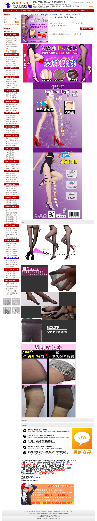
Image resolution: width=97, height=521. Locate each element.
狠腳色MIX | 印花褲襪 (11, 108)
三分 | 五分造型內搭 (11, 157)
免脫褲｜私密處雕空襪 (12, 168)
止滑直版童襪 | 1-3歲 (11, 217)
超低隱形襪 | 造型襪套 (11, 260)
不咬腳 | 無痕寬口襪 (11, 276)
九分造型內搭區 (10, 153)
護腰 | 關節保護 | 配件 (11, 123)
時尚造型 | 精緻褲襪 (11, 79)
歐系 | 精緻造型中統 (11, 190)
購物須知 (7, 24)
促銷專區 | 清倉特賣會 (11, 39)
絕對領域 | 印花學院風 (11, 177)
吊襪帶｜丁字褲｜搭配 (12, 166)
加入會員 (12, 24)
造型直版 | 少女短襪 (11, 215)
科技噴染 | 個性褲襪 (11, 87)
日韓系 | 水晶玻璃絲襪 (11, 255)
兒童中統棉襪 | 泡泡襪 (11, 238)
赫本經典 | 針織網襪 (11, 99)
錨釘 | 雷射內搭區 (10, 74)
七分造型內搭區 (10, 155)
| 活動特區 (36, 10)
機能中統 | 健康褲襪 (11, 115)
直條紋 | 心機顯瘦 (10, 61)
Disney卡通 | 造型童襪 (11, 232)
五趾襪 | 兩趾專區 (10, 271)
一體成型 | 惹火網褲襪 (11, 85)
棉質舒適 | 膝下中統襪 (11, 186)
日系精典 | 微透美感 (11, 97)
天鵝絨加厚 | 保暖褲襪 (11, 128)
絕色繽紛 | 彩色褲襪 (11, 59)
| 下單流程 (28, 10)
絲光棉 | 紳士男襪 (10, 274)
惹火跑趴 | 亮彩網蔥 (11, 65)
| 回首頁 (6, 10)
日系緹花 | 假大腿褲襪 (11, 93)
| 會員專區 (44, 10)
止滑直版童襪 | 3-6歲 (11, 219)
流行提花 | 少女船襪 (11, 247)
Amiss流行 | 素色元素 (38, 14)
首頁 (30, 14)
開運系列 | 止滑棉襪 (11, 200)
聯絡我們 (76, 2)
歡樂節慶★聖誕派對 (11, 223)
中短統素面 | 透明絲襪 (11, 195)
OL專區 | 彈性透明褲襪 (12, 57)
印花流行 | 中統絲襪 (11, 188)
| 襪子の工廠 (13, 10)
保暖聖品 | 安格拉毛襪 (11, 133)
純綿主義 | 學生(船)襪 (11, 262)
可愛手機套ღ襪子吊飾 (12, 286)
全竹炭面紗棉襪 (10, 266)
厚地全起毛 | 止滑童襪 (11, 230)
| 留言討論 (61, 10)
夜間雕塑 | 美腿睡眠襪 (11, 121)
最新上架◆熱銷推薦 (11, 37)
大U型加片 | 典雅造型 (11, 143)
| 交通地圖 (68, 10)
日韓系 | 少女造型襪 (11, 253)
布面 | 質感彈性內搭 (11, 159)
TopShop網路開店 (58, 511)
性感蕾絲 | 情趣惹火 (11, 173)
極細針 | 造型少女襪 (11, 249)
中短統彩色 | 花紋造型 (11, 193)
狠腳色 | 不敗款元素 (11, 110)
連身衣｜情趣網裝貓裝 (12, 164)
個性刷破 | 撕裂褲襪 (11, 83)
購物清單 (83, 2)
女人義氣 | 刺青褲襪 (11, 106)
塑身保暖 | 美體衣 (10, 117)
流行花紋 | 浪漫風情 (11, 63)
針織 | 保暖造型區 (10, 72)
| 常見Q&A (75, 10)
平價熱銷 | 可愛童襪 (11, 228)
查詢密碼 (17, 24)
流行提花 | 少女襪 (10, 245)
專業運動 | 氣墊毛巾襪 (11, 264)
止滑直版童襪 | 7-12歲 (11, 221)
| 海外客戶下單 (83, 10)
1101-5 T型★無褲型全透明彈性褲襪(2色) (69, 14)
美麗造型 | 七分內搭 (11, 145)
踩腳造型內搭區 (10, 151)
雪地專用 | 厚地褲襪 (11, 130)
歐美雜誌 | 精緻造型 (11, 175)
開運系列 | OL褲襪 (11, 202)
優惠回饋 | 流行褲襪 (11, 44)
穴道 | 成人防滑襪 (10, 278)
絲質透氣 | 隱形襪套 (11, 243)
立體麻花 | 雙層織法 (11, 95)
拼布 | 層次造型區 (10, 70)
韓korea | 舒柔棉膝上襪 (12, 181)
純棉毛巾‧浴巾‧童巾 (11, 291)
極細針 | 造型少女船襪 (11, 251)
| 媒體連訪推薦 (52, 10)
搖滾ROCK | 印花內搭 (11, 81)
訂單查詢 (90, 2)
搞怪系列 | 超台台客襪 (11, 204)
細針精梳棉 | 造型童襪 (11, 213)
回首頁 (26, 511)
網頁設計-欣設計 (68, 511)
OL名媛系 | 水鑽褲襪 (11, 104)
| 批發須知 (22, 10)
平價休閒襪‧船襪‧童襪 (11, 289)
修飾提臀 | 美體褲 (10, 119)
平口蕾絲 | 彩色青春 (11, 179)
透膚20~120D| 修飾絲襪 (12, 138)
